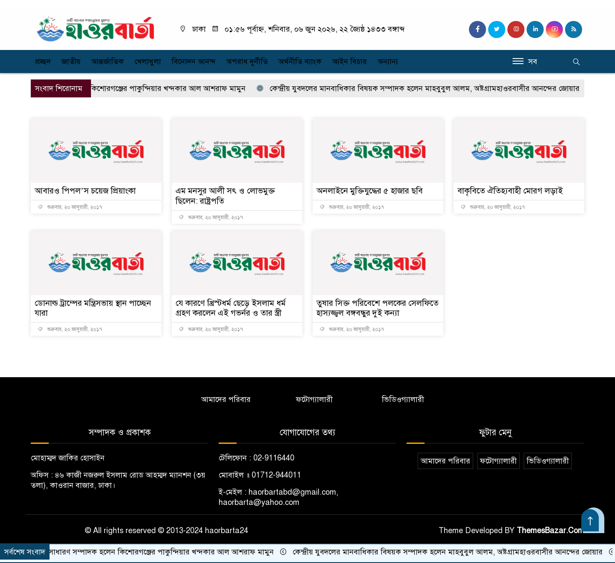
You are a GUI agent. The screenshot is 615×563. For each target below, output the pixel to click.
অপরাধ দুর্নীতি (247, 61)
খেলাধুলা (148, 61)
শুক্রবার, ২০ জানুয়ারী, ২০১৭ (70, 207)
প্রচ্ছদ (43, 61)
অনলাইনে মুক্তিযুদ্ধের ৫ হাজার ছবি (371, 190)
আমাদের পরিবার (226, 400)
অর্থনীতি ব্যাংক (300, 61)
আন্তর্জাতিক (107, 61)
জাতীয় (71, 61)
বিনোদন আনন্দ (194, 61)
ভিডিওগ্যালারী (403, 400)
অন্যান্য (388, 61)
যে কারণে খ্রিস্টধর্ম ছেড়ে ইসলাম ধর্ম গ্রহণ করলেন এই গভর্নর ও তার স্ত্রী (233, 308)
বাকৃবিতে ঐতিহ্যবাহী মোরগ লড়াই (511, 190)
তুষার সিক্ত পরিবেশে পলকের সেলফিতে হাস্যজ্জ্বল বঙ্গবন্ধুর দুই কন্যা (375, 308)
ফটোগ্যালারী (314, 400)
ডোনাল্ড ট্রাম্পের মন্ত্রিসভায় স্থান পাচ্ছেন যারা (95, 308)
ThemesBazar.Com (550, 531)
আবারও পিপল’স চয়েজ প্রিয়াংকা (86, 190)
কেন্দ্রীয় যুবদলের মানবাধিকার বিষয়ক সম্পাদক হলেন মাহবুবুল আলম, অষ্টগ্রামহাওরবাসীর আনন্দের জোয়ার (434, 88)
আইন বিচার (349, 61)
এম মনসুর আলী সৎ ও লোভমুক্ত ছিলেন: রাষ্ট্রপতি (228, 195)
